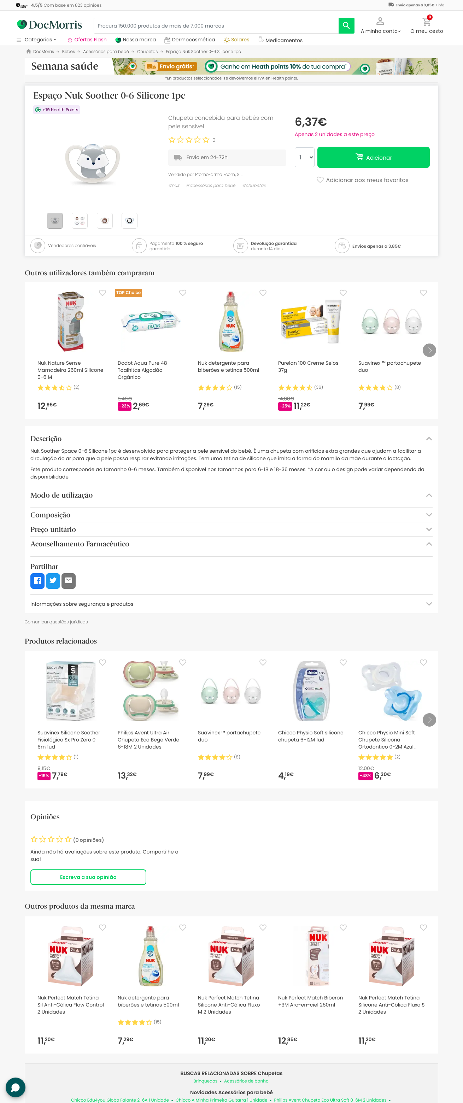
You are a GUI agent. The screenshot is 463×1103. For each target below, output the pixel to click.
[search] (346, 26)
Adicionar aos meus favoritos (362, 181)
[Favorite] (102, 293)
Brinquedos (205, 1081)
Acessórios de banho (246, 1081)
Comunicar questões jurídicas (56, 622)
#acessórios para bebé (210, 186)
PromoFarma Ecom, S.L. (219, 174)
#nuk (173, 186)
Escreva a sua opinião (88, 877)
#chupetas (253, 186)
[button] (380, 24)
